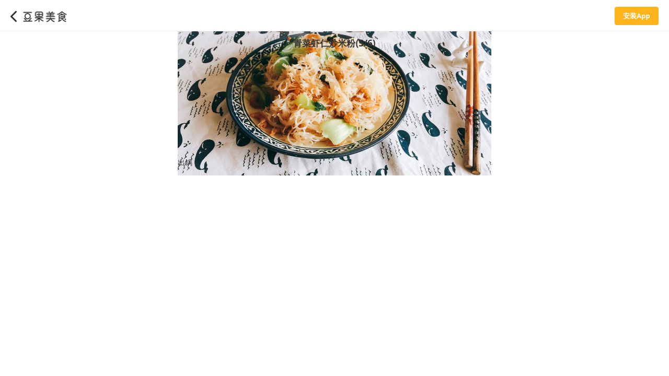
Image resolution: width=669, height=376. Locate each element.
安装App (636, 15)
